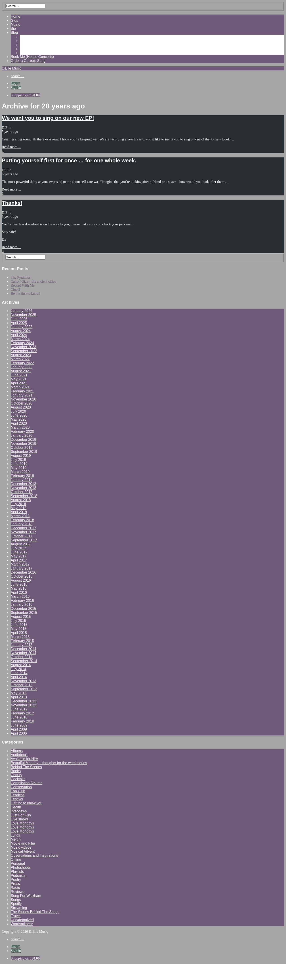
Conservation (21, 787)
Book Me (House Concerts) (32, 57)
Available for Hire (24, 759)
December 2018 (23, 484)
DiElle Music (11, 68)
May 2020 (18, 419)
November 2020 (23, 399)
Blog (14, 32)
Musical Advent (23, 851)
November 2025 (23, 315)
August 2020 (21, 407)
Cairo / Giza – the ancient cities (34, 281)
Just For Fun (21, 815)
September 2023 (24, 351)
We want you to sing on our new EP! (48, 118)
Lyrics (15, 835)
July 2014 (18, 669)
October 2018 (21, 492)
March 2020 (20, 427)
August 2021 (21, 371)
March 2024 (20, 339)
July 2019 (18, 460)
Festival (17, 799)
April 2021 (19, 383)
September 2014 (24, 661)
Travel (16, 916)
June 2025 (19, 319)
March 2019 (20, 472)
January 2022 (21, 367)
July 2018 (18, 504)
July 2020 (18, 411)
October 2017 (21, 536)
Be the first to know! (25, 293)
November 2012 (23, 705)
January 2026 (21, 311)
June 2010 (19, 717)
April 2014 (19, 677)
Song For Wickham (26, 896)
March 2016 (20, 596)
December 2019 (23, 439)
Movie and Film (23, 843)
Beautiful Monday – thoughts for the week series (49, 763)
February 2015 (22, 641)
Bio (13, 28)
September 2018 (24, 496)
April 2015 (19, 633)
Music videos (21, 847)
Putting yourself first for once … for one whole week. (69, 160)
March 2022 (20, 359)
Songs (16, 900)
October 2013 (21, 685)
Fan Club (18, 791)
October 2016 (21, 576)
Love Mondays (22, 823)
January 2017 (21, 568)
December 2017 (23, 528)
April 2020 (19, 423)
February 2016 (22, 600)
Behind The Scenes (26, 767)
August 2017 (21, 544)
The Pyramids (21, 277)
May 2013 (18, 693)
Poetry (16, 879)
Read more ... (11, 147)
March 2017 (20, 564)
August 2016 (21, 580)
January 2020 (21, 435)
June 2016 (19, 584)
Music (15, 24)
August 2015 (21, 617)
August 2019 (21, 456)
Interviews (19, 811)
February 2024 (22, 343)
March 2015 (20, 637)
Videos (25, 40)
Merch (16, 839)
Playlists (17, 871)
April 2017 (19, 560)
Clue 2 (15, 289)
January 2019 (21, 480)
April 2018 (19, 512)
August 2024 (21, 331)
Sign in (16, 87)
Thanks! (12, 203)
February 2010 (22, 721)
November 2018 (23, 488)
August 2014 (21, 665)
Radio (15, 888)
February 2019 (22, 476)
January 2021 (21, 395)
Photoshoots (21, 867)
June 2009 (19, 725)
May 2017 (18, 556)
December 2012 (23, 701)
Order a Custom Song (28, 61)
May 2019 (18, 468)
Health (16, 807)
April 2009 (19, 729)
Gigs (14, 20)
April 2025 (19, 323)
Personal (18, 863)
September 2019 (24, 451)
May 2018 (18, 508)
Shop (24, 49)
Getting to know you (26, 803)
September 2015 (24, 612)
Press (15, 884)
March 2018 (20, 516)
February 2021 (22, 391)
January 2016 (21, 604)
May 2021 (18, 379)
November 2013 (23, 681)
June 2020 (19, 415)
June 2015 (19, 625)
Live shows (19, 819)
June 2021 (19, 375)
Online (16, 859)
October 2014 (21, 657)
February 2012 (22, 713)
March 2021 (20, 387)
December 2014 (23, 649)
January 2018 (21, 524)
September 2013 (24, 689)
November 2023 (23, 347)
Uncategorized (22, 920)
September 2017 (24, 540)
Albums (17, 751)
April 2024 (19, 335)
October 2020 (21, 403)
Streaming (19, 908)
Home (15, 16)
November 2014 (23, 653)
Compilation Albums (26, 783)
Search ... (17, 76)
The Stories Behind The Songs (35, 912)
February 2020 (22, 431)
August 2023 (21, 355)
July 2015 (18, 621)
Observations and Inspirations (34, 855)
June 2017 (19, 552)
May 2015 (18, 629)
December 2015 (23, 608)
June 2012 (19, 709)
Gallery (25, 36)
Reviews (26, 45)
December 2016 (23, 572)
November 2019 (23, 443)
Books (16, 771)
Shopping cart (25, 95)
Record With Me (23, 285)
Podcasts (18, 875)
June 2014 (19, 673)
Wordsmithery (22, 924)
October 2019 (21, 447)
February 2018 (22, 520)
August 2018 (21, 500)
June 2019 (19, 464)
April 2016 (19, 592)
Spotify (16, 904)
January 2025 (21, 327)
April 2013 (19, 697)
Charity (16, 775)
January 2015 (21, 645)
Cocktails (18, 779)
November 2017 (23, 532)
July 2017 (18, 548)
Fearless (17, 795)
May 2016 (18, 588)
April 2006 (19, 733)
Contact (26, 53)
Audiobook (19, 755)
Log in (15, 83)
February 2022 (22, 363)
